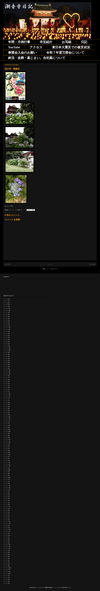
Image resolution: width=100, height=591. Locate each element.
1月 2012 (5, 583)
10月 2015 (5, 523)
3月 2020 (5, 433)
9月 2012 (5, 573)
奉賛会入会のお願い (22, 52)
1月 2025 (5, 324)
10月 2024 (5, 329)
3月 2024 (5, 341)
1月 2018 (5, 483)
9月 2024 (5, 331)
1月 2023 (5, 368)
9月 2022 (5, 375)
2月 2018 (5, 481)
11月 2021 (5, 395)
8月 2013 (5, 552)
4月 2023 (5, 362)
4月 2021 (5, 408)
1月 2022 (5, 391)
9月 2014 (5, 533)
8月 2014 (5, 535)
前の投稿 (92, 264)
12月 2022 (5, 370)
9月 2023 (5, 352)
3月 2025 (5, 320)
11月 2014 (5, 529)
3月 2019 (5, 456)
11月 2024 (5, 327)
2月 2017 (5, 502)
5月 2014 (5, 541)
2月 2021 (5, 412)
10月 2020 (5, 420)
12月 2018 (5, 462)
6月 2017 (5, 494)
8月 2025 (5, 312)
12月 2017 (5, 485)
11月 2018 (5, 464)
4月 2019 (5, 454)
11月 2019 (5, 441)
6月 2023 (5, 358)
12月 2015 (5, 521)
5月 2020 (5, 429)
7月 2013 (5, 554)
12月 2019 (5, 439)
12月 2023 (5, 347)
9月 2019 (5, 445)
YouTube (14, 47)
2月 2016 (5, 519)
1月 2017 (5, 504)
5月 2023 (5, 360)
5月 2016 (5, 514)
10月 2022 (5, 373)
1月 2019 (5, 460)
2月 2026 (5, 304)
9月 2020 (5, 422)
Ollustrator (55, 587)
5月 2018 (5, 475)
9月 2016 (5, 508)
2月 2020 (5, 435)
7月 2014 (5, 537)
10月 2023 (5, 350)
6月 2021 (5, 404)
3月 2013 (5, 562)
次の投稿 (7, 264)
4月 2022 (5, 385)
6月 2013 (5, 556)
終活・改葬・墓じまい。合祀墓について (36, 58)
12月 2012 (5, 567)
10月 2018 (5, 466)
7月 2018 (5, 471)
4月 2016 (5, 516)
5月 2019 (5, 452)
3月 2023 (5, 364)
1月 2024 (5, 345)
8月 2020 (5, 423)
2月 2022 (5, 389)
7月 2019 (5, 448)
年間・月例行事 (19, 42)
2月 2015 (5, 527)
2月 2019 (5, 458)
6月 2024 (5, 335)
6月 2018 (5, 473)
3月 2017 (5, 500)
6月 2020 (5, 427)
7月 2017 (5, 493)
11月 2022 (5, 372)
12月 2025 (5, 308)
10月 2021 (5, 397)
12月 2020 (5, 416)
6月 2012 (5, 579)
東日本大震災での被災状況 (71, 47)
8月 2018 (5, 470)
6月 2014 (5, 539)
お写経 (66, 42)
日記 (84, 42)
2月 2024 (5, 343)
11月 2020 (5, 418)
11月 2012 (5, 569)
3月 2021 (5, 410)
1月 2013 (5, 566)
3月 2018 (5, 479)
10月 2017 (5, 489)
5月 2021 (5, 406)
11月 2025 (5, 310)
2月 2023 (5, 366)
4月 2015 (5, 525)
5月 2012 (5, 581)
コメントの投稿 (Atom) (51, 268)
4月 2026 (5, 301)
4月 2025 (5, 318)
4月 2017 (5, 498)
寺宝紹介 (46, 42)
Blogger (69, 587)
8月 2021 (5, 400)
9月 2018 (5, 468)
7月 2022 (5, 379)
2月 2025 (5, 322)
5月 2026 (5, 299)
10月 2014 (5, 531)
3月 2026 (5, 302)
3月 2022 (5, 387)
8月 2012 (5, 575)
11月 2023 (5, 349)
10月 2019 (5, 443)
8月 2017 (5, 491)
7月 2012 (5, 577)
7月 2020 (5, 425)
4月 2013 (5, 560)
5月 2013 (5, 558)
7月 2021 (5, 402)
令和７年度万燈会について (65, 52)
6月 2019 (5, 450)
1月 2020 (5, 437)
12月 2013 (5, 544)
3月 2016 (5, 518)
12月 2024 (5, 325)
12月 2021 (5, 393)
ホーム (50, 264)
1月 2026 (5, 306)
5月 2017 (5, 496)
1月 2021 (5, 414)
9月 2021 (5, 398)
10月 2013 (5, 548)
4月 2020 (5, 431)
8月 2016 (5, 510)
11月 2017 (5, 487)
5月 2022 (5, 383)
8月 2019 (5, 446)
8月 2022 (5, 377)
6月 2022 (5, 381)
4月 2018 (5, 477)
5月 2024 (5, 337)
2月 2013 (5, 564)
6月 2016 (5, 512)
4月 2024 (5, 339)
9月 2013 (5, 550)
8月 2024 (5, 333)
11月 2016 (5, 506)
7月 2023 (5, 356)
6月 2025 (5, 314)
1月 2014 (5, 543)
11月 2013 (5, 546)
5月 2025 (5, 316)
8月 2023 (5, 354)
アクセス (36, 47)
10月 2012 (5, 571)
